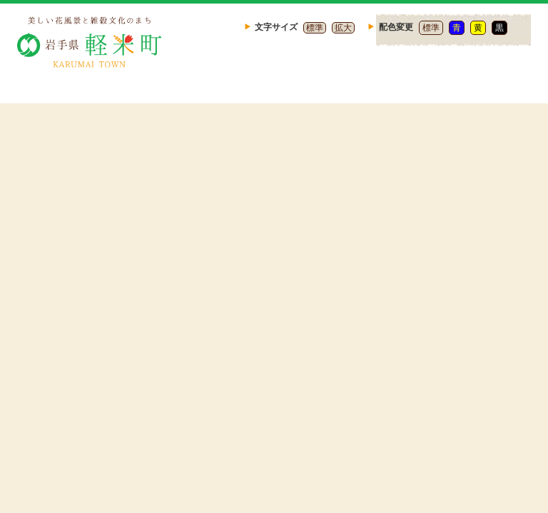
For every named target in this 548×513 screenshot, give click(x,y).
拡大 (343, 28)
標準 (314, 28)
